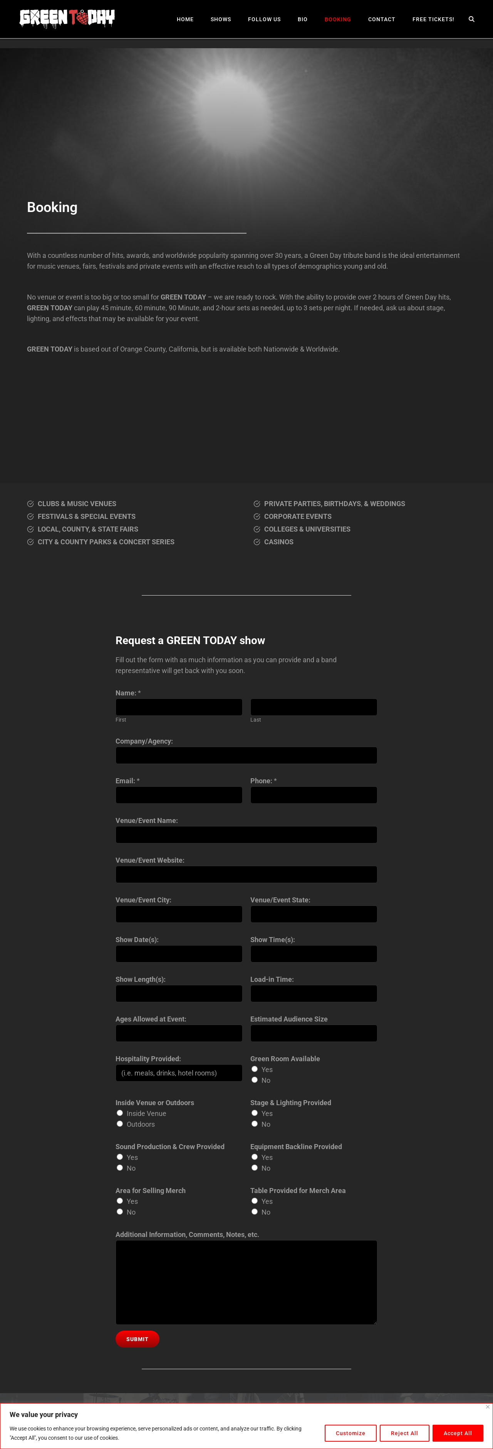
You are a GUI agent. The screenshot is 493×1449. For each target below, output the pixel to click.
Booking (338, 19)
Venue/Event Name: (147, 820)
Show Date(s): (137, 940)
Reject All (404, 1433)
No (266, 1080)
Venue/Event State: (280, 900)
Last (255, 720)
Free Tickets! (433, 19)
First (121, 720)
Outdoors (141, 1124)
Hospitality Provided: (148, 1059)
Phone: (263, 781)
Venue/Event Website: (150, 860)
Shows (221, 19)
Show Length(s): (141, 979)
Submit (137, 1339)
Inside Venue (146, 1113)
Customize (351, 1433)
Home (185, 19)
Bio (303, 19)
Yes (267, 1069)
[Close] (488, 1407)
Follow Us (264, 19)
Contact (382, 19)
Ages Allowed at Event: (151, 1019)
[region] (246, 1426)
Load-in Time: (272, 979)
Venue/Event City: (143, 900)
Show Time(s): (272, 940)
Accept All (458, 1433)
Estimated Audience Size (289, 1019)
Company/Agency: (144, 741)
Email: (128, 781)
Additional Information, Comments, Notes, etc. (187, 1234)
